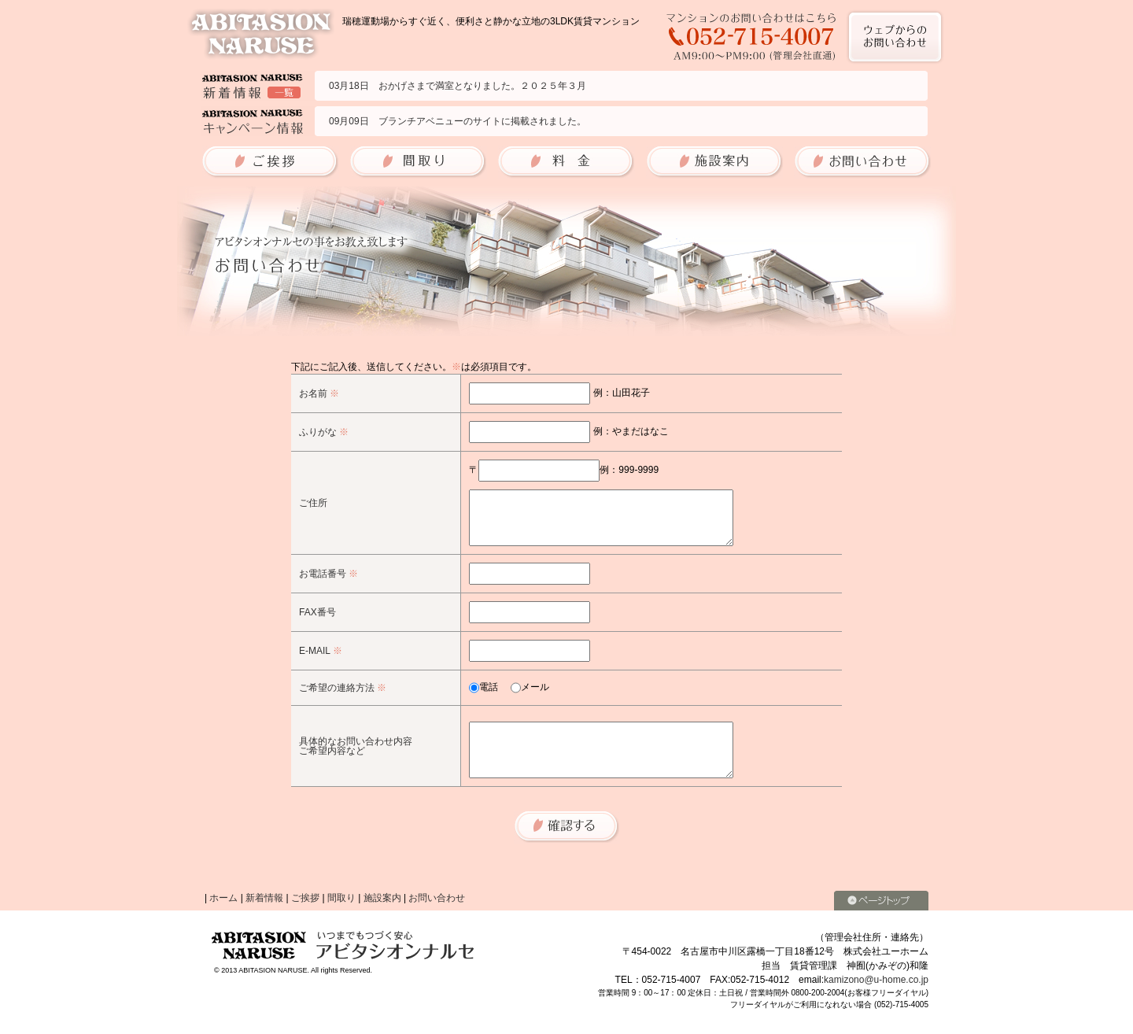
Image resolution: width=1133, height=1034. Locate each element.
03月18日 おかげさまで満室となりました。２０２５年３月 (457, 85)
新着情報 (264, 897)
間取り (341, 897)
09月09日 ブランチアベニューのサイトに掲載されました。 (457, 121)
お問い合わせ (436, 897)
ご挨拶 (305, 897)
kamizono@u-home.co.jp (876, 979)
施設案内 (382, 897)
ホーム (223, 897)
